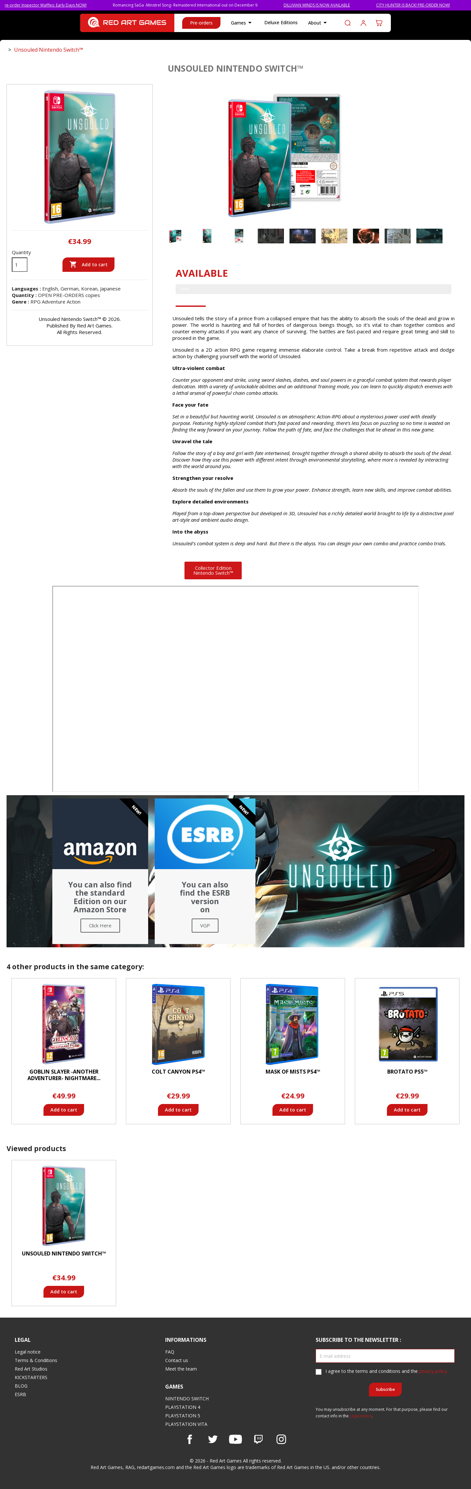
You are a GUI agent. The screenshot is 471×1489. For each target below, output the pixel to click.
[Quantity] (19, 264)
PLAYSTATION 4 (182, 1407)
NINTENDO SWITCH (187, 1398)
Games (242, 23)
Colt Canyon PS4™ (178, 1071)
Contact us (176, 1360)
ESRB (20, 1394)
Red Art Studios (31, 1369)
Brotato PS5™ (407, 1071)
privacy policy (433, 1371)
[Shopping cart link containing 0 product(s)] (379, 23)
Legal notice (28, 1352)
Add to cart (88, 264)
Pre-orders (201, 23)
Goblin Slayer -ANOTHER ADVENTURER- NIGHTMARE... (63, 1075)
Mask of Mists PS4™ (293, 1071)
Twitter (212, 1439)
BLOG (21, 1386)
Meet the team (181, 1369)
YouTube (235, 1439)
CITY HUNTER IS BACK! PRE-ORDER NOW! (426, 5)
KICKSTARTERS (31, 1377)
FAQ (169, 1352)
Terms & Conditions (36, 1360)
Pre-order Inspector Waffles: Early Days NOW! (57, 5)
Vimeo (258, 1439)
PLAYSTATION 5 (182, 1415)
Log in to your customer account (363, 23)
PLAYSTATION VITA (186, 1424)
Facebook (189, 1439)
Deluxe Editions (281, 22)
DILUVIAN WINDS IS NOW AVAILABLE (329, 5)
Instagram (281, 1439)
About (318, 23)
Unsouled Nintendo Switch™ (64, 1253)
